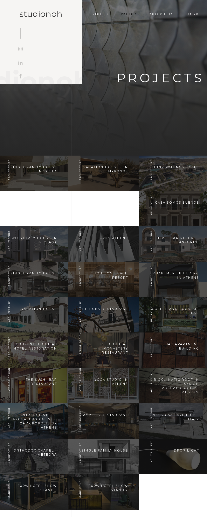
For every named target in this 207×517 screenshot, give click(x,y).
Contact (193, 14)
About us (101, 14)
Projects (129, 14)
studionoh (40, 14)
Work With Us (161, 14)
